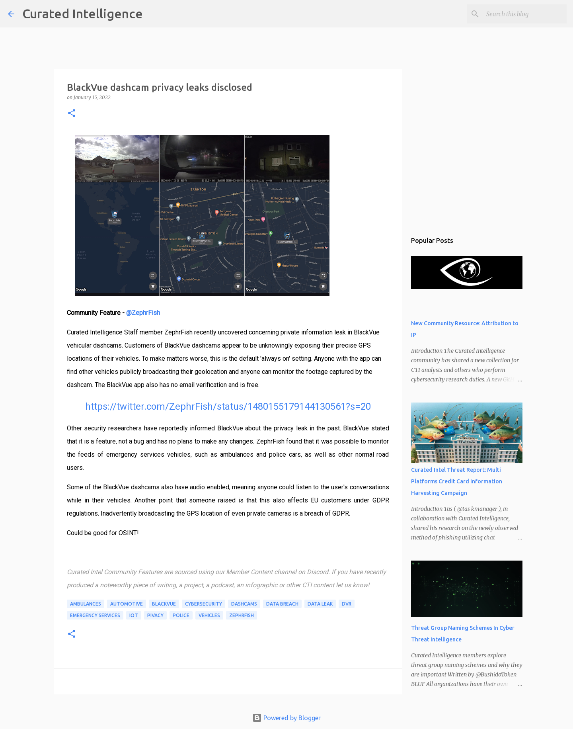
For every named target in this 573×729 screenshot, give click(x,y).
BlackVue (164, 603)
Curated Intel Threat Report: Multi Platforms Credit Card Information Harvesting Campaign (456, 481)
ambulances (85, 603)
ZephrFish (241, 615)
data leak (320, 603)
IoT (133, 615)
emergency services (95, 615)
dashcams (244, 603)
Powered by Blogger (286, 717)
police (181, 615)
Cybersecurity (203, 603)
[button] (71, 113)
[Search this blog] (525, 13)
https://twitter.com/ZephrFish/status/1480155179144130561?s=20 (228, 406)
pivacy (155, 615)
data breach (282, 603)
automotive (126, 603)
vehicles (209, 615)
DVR (346, 603)
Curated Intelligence (82, 13)
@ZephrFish (143, 313)
